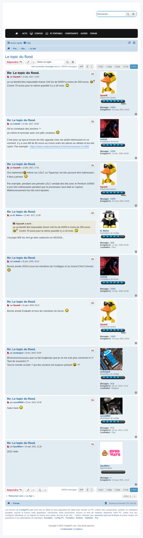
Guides (84, 33)
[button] (81, 66)
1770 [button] (125, 66)
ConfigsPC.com (26, 510)
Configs (36, 33)
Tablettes (89, 518)
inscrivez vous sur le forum (107, 515)
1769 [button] (117, 66)
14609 (112, 107)
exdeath (103, 139)
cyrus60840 (105, 416)
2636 (112, 243)
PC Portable (54, 33)
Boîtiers (79, 518)
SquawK (103, 95)
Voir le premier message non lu (45, 66)
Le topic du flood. (19, 57)
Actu (24, 33)
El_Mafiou (104, 231)
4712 (112, 428)
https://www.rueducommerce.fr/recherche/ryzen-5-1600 (59, 146)
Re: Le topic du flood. (23, 73)
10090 (112, 151)
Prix (96, 518)
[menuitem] (27, 43)
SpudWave (105, 466)
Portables (70, 518)
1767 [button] (100, 66)
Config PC (59, 518)
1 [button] (91, 66)
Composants (71, 33)
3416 (112, 384)
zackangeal (105, 372)
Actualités (48, 518)
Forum (93, 33)
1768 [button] (109, 66)
